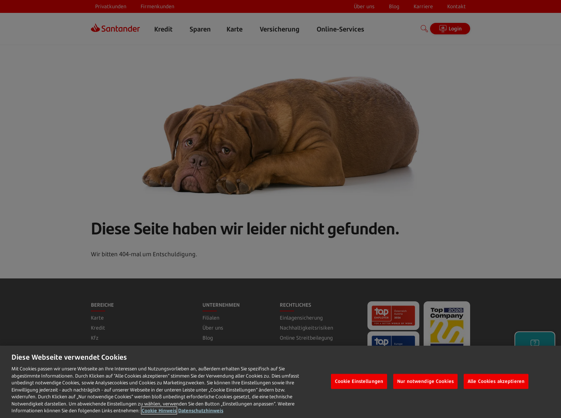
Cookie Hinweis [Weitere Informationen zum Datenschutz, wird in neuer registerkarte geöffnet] (159, 410)
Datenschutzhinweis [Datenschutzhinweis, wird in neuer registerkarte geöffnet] (200, 410)
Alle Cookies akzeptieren (496, 381)
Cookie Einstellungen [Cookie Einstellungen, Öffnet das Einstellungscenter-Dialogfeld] (359, 381)
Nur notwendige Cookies (425, 381)
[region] (280, 382)
